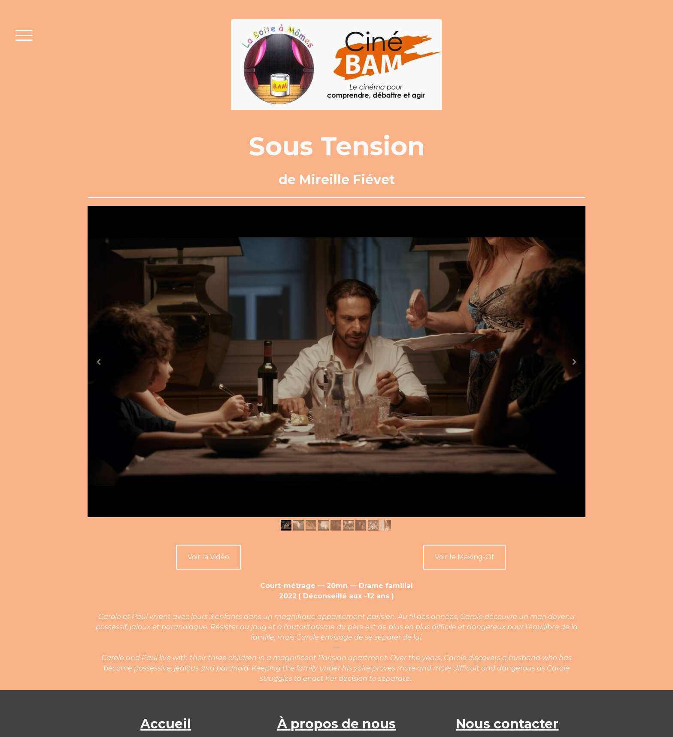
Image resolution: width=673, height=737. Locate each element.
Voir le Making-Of (464, 557)
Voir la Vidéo (208, 557)
